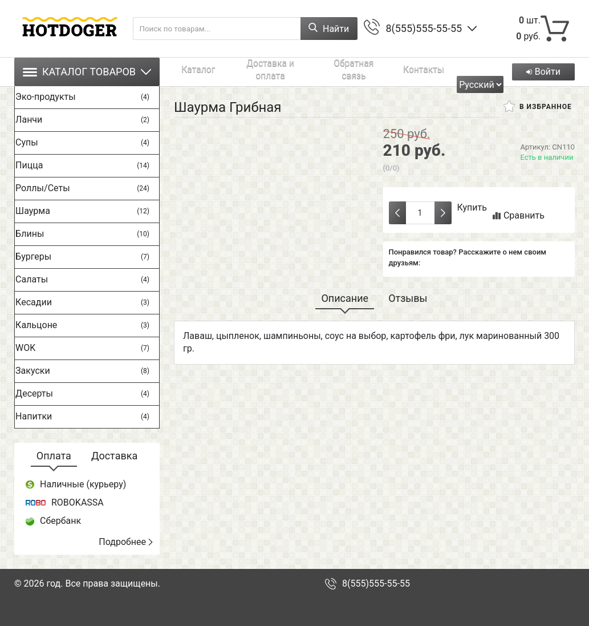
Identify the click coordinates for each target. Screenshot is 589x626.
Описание (344, 298)
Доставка (114, 456)
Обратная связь (312, 71)
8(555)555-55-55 (423, 28)
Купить (472, 207)
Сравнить (519, 215)
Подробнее (126, 541)
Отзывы (407, 298)
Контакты (365, 71)
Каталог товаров (87, 72)
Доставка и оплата (243, 71)
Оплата (53, 456)
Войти (541, 71)
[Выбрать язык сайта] (483, 71)
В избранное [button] (537, 106)
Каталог (188, 71)
